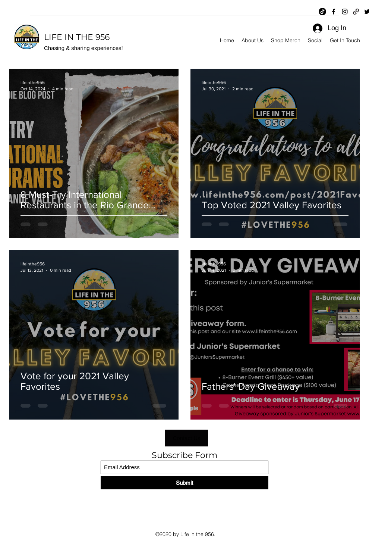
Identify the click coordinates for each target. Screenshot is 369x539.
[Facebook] (333, 11)
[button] (186, 438)
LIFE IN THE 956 (77, 37)
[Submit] (184, 482)
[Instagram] (344, 11)
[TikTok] (322, 11)
